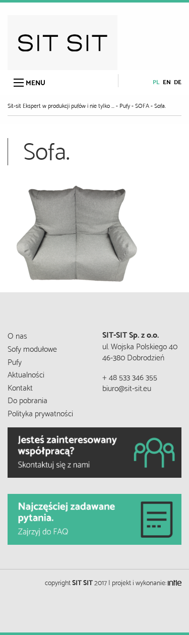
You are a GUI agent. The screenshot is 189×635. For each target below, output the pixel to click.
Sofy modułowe (32, 348)
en (167, 81)
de (177, 81)
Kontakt (20, 387)
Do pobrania (27, 399)
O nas (17, 335)
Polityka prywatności (40, 412)
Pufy (15, 361)
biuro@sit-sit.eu (126, 387)
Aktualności (26, 373)
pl (156, 81)
